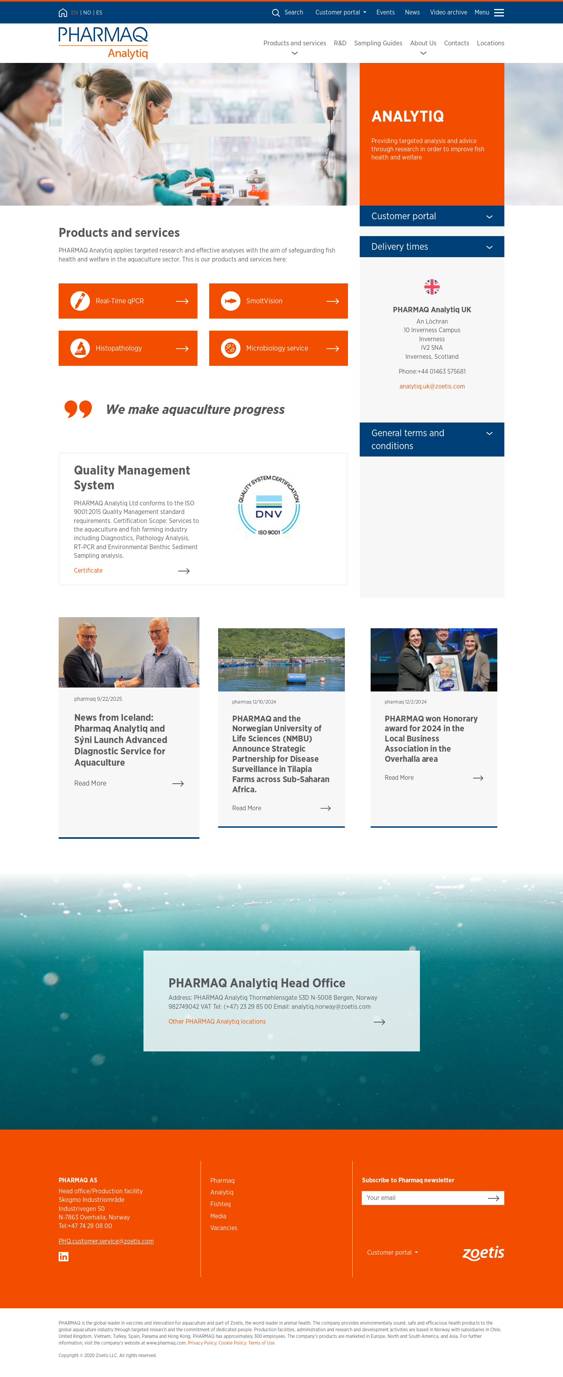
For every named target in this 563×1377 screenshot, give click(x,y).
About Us (423, 43)
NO (87, 12)
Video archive (448, 12)
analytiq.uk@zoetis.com (432, 386)
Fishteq (220, 1204)
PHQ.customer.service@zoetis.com (106, 1241)
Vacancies (223, 1228)
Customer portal (339, 12)
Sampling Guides (378, 43)
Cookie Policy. (233, 1343)
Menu (489, 12)
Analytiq (221, 1192)
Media (218, 1216)
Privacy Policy (202, 1343)
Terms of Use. (262, 1343)
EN (74, 12)
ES (99, 12)
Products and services (295, 43)
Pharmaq (222, 1180)
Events (386, 12)
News (412, 12)
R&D (340, 43)
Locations (490, 43)
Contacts (456, 43)
